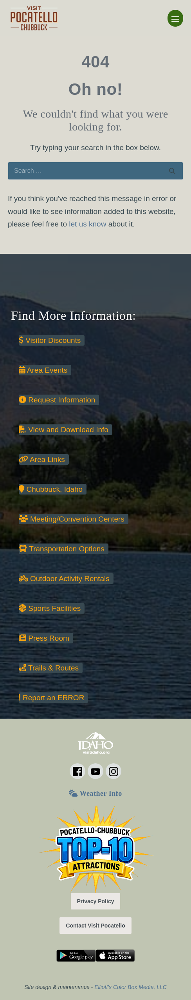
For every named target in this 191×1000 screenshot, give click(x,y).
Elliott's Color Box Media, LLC (130, 987)
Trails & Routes (49, 668)
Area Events (43, 370)
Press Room (44, 638)
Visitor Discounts (50, 340)
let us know (87, 224)
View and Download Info (63, 430)
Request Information (57, 400)
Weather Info (95, 793)
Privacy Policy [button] (95, 901)
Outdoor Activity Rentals (64, 578)
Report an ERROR (51, 698)
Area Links (42, 459)
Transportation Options (62, 549)
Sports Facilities (50, 608)
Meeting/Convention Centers (71, 519)
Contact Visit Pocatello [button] (95, 925)
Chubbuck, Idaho (51, 489)
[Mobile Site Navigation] (175, 18)
